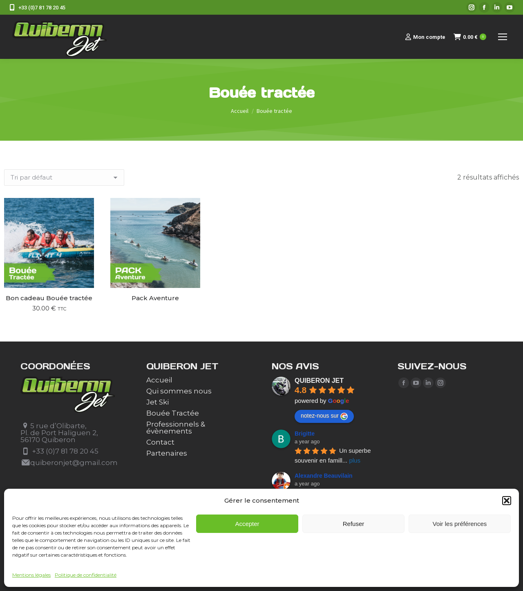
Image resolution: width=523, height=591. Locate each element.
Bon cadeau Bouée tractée (49, 298)
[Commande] (64, 177)
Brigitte (305, 433)
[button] (507, 501)
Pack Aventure (155, 298)
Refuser (353, 523)
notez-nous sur (324, 416)
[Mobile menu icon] (502, 37)
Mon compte (425, 37)
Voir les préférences (460, 523)
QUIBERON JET (319, 380)
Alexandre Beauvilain (324, 475)
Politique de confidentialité (85, 575)
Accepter (247, 523)
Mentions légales (31, 575)
